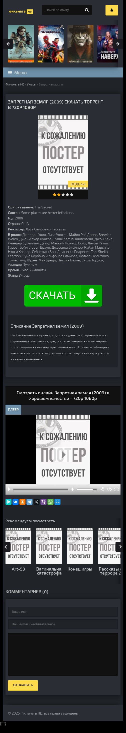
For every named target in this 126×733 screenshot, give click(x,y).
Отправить (23, 693)
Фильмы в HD (15, 84)
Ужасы (31, 84)
